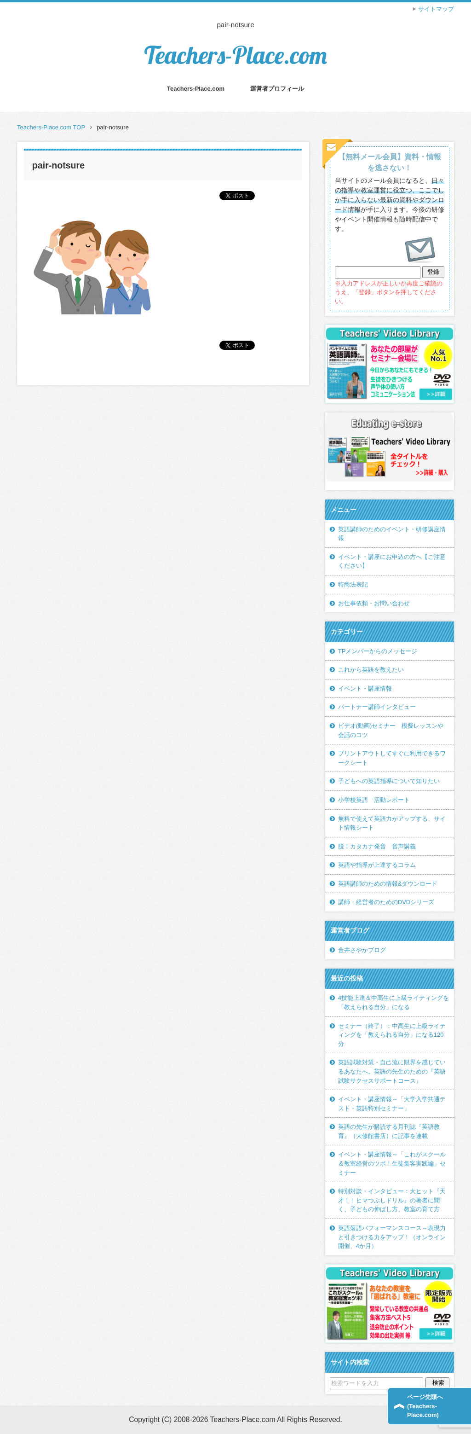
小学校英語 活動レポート (374, 799)
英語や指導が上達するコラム (377, 864)
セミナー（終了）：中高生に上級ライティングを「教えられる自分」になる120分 (392, 1034)
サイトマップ (436, 9)
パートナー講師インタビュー (377, 706)
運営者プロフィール (277, 88)
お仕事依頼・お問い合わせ (374, 603)
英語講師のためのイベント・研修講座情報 (392, 534)
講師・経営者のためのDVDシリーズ (386, 902)
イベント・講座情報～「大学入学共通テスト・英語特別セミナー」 (392, 1104)
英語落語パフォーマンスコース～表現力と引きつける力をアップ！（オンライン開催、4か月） (392, 1237)
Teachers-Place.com (235, 55)
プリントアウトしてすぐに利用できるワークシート (392, 758)
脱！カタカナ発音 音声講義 (377, 846)
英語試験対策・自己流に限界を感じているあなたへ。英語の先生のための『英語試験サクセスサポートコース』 (392, 1071)
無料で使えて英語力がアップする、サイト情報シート (392, 823)
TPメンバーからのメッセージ (378, 651)
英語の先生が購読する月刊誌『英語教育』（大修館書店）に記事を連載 (389, 1131)
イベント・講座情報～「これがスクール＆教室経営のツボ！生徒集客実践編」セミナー (392, 1163)
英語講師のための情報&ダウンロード (388, 883)
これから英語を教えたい (371, 669)
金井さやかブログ (362, 949)
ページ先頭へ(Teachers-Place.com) (425, 1405)
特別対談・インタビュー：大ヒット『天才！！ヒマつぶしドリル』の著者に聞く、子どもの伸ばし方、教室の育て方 (392, 1200)
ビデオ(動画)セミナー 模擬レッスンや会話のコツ (391, 730)
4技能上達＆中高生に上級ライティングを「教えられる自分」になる (393, 1002)
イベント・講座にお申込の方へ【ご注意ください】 (392, 561)
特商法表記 (353, 584)
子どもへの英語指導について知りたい (389, 781)
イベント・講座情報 (365, 688)
